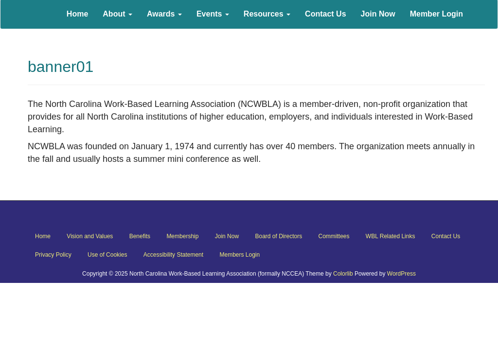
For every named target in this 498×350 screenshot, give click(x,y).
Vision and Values (90, 236)
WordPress (401, 273)
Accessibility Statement (173, 254)
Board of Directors (278, 236)
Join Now (227, 236)
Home (43, 236)
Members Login (239, 254)
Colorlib (343, 273)
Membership (182, 236)
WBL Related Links (390, 236)
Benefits (139, 236)
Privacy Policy (53, 254)
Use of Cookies (107, 254)
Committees (334, 236)
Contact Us (445, 236)
